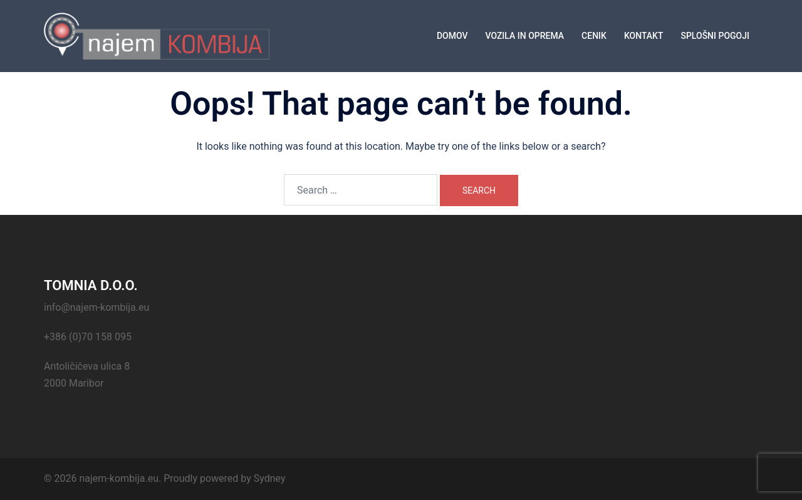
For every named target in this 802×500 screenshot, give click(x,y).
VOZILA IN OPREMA (524, 36)
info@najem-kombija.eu (96, 307)
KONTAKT (644, 36)
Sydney (270, 478)
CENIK (594, 36)
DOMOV (452, 36)
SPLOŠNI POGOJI (714, 36)
